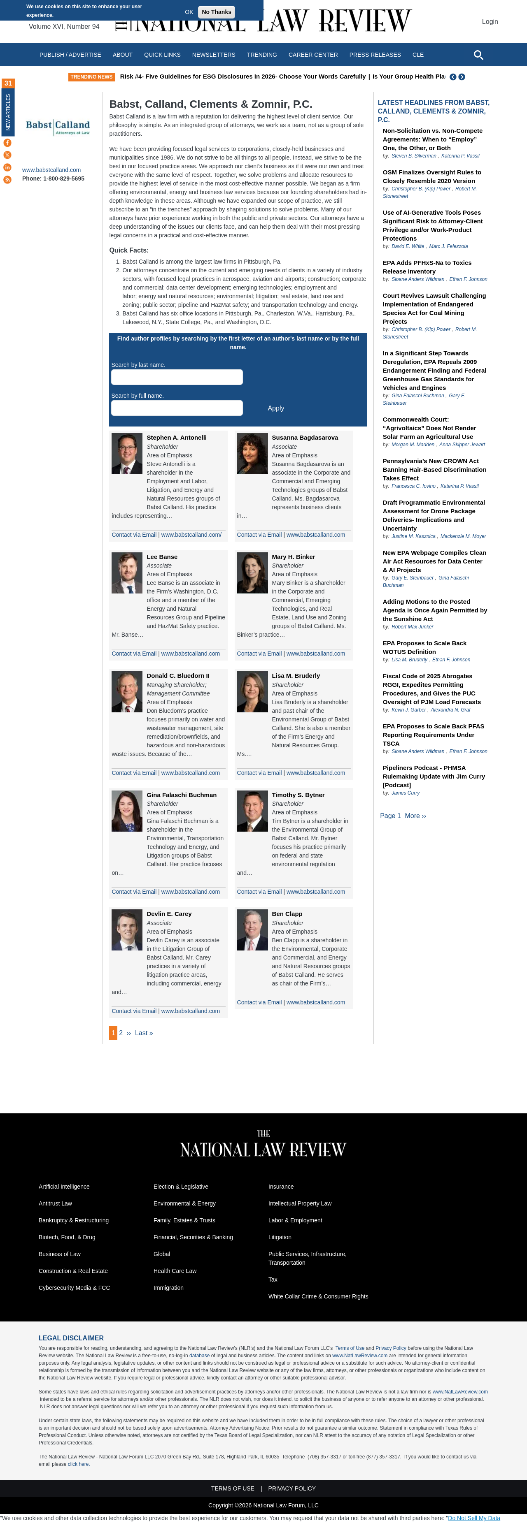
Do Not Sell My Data (474, 1518)
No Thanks (216, 12)
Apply (276, 408)
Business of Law (60, 1254)
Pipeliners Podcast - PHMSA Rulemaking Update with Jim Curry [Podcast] (434, 776)
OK (189, 12)
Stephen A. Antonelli (177, 437)
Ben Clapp (287, 913)
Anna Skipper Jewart (462, 444)
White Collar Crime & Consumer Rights (318, 1297)
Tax (272, 1280)
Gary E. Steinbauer (413, 578)
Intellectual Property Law (299, 1204)
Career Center (313, 54)
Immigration (169, 1288)
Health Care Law (175, 1271)
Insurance (281, 1187)
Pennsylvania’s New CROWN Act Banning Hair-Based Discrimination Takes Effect (435, 469)
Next (463, 77)
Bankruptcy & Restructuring (74, 1220)
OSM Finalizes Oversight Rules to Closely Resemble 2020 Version (432, 176)
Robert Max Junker (412, 627)
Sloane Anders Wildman (418, 279)
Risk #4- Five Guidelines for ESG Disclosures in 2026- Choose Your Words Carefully (285, 76)
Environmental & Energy (185, 1204)
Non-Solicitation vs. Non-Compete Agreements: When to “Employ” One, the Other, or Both (433, 139)
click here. (79, 1464)
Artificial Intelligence (64, 1187)
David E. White (408, 246)
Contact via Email (134, 534)
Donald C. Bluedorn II (178, 675)
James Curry (406, 793)
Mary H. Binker (293, 556)
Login (490, 21)
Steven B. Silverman (414, 156)
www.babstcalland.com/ (191, 534)
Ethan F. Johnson (468, 279)
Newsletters (214, 54)
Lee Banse (162, 556)
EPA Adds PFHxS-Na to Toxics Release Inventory (427, 267)
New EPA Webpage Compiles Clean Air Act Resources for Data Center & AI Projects (434, 561)
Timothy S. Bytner (298, 794)
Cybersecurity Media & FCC (74, 1288)
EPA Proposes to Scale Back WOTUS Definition (424, 647)
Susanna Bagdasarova (305, 437)
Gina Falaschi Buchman (182, 794)
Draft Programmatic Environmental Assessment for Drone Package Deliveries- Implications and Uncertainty (434, 515)
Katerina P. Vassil (460, 156)
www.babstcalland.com (51, 170)
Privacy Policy (390, 1348)
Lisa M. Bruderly (296, 675)
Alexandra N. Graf (451, 710)
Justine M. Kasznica (414, 536)
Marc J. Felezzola (448, 246)
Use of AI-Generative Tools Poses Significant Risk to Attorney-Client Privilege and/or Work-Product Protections (433, 225)
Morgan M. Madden (413, 444)
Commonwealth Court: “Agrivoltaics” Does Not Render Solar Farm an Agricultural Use (429, 428)
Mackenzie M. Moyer (463, 536)
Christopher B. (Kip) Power (421, 189)
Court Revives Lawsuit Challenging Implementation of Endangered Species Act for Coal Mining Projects (434, 308)
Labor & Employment (295, 1220)
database (199, 1356)
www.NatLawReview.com (359, 1356)
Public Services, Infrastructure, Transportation (307, 1258)
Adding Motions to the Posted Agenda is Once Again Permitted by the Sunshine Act (435, 610)
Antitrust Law (55, 1204)
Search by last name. (138, 365)
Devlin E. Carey (169, 913)
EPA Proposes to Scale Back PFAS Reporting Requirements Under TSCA (434, 735)
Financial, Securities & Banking (193, 1237)
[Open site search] (478, 54)
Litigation (279, 1237)
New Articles (8, 112)
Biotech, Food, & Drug (67, 1237)
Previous (453, 77)
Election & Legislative (181, 1187)
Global (162, 1254)
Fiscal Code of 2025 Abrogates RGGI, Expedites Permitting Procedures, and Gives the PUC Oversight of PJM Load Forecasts (432, 688)
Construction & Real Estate (73, 1271)
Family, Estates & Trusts (184, 1220)
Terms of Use (350, 1348)
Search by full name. (137, 395)
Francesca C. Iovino (414, 486)
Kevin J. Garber (409, 710)
